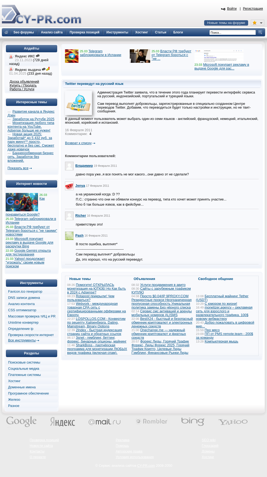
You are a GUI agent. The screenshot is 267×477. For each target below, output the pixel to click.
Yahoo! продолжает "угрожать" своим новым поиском (25, 262)
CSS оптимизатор (22, 310)
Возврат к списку (78, 143)
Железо (14, 400)
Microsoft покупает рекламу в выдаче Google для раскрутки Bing (29, 242)
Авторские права (129, 451)
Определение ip (20, 329)
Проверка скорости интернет (31, 335)
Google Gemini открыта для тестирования (28, 252)
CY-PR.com (146, 466)
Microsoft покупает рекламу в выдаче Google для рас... (221, 66)
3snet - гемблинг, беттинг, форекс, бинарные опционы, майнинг (96, 339)
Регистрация (253, 9)
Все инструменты (22, 340)
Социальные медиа (23, 369)
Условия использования (135, 457)
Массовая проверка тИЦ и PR (32, 316)
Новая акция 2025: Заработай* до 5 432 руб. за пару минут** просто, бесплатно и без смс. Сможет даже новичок (31, 141)
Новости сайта (41, 446)
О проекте (38, 457)
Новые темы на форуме (226, 23)
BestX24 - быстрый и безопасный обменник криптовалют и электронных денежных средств (162, 322)
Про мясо (212, 330)
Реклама (122, 440)
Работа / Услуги (22, 89)
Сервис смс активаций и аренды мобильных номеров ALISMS (162, 313)
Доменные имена (22, 387)
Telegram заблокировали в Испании (100, 53)
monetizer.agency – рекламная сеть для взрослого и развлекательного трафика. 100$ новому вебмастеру (224, 313)
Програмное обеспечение (28, 393)
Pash (79, 235)
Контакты (37, 451)
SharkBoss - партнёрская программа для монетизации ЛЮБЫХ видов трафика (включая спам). (97, 349)
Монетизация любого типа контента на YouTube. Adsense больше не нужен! (31, 126)
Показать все (18, 168)
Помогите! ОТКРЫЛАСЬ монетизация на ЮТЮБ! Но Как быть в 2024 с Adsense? (96, 288)
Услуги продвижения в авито (163, 285)
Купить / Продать (23, 85)
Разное (13, 406)
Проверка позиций (44, 440)
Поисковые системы (24, 362)
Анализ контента (21, 304)
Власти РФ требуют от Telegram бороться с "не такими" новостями (31, 230)
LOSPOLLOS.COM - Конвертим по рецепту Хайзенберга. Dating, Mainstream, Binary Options (96, 322)
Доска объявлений (24, 82)
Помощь (122, 446)
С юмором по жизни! (221, 304)
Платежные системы (24, 375)
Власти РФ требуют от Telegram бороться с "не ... (171, 55)
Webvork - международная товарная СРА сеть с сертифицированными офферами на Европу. (96, 309)
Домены (208, 451)
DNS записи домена (24, 298)
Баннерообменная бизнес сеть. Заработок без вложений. (31, 157)
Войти (232, 9)
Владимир (84, 166)
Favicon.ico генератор (25, 291)
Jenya (80, 186)
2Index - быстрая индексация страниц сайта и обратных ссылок (94, 332)
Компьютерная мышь (221, 341)
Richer (80, 215)
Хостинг (14, 381)
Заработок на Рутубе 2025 (33, 119)
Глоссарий (210, 446)
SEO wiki (208, 440)
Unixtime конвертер (23, 322)
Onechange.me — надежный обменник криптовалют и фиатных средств (159, 334)
